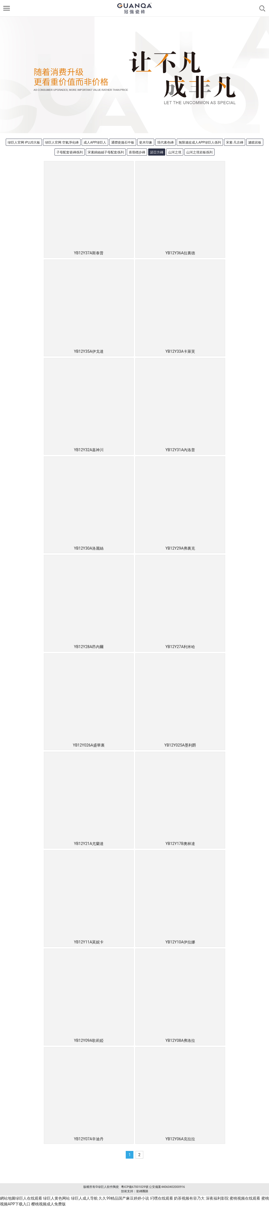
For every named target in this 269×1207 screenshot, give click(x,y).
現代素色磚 (165, 142)
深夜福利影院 (217, 1198)
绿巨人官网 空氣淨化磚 (62, 142)
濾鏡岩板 (254, 142)
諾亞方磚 (156, 152)
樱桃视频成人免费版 (48, 1204)
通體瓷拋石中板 (122, 142)
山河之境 (174, 152)
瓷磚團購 (142, 1191)
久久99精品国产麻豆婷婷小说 (124, 1198)
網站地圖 (7, 1198)
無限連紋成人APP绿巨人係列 (200, 142)
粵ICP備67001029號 (134, 1187)
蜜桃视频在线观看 (245, 1198)
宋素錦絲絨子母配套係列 (106, 152)
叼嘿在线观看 (161, 1198)
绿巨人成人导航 (84, 1198)
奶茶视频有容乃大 (189, 1198)
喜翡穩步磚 (137, 152)
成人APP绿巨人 (95, 142)
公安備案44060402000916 (167, 1187)
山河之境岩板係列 (199, 152)
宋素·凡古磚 (234, 142)
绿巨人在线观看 (28, 1198)
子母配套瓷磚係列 (69, 152)
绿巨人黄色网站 (56, 1198)
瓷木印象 (145, 142)
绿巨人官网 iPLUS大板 (24, 142)
